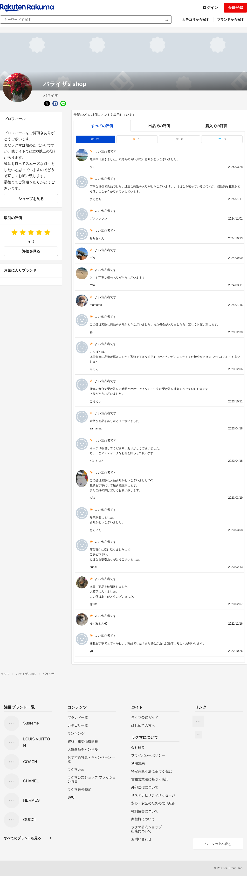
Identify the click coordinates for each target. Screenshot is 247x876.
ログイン (210, 8)
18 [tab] (137, 139)
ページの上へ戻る (218, 844)
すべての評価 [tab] (102, 126)
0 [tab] (179, 139)
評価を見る (31, 251)
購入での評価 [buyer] (216, 126)
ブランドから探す (230, 19)
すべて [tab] (95, 139)
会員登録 (235, 8)
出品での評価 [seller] (159, 126)
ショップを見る (31, 199)
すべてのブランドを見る (22, 838)
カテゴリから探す (195, 19)
